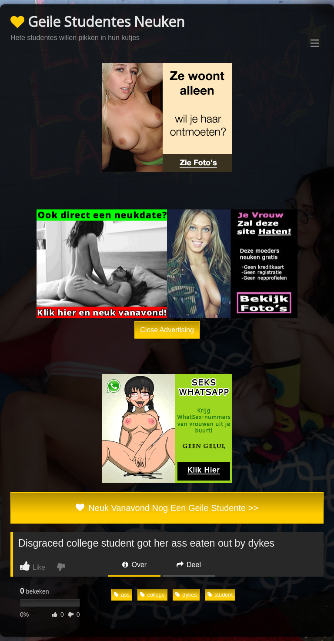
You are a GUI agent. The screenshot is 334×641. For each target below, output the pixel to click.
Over (134, 564)
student (220, 594)
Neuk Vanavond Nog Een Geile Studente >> (167, 508)
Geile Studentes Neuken (97, 21)
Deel (189, 564)
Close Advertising (167, 329)
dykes (186, 594)
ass (122, 594)
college (152, 594)
